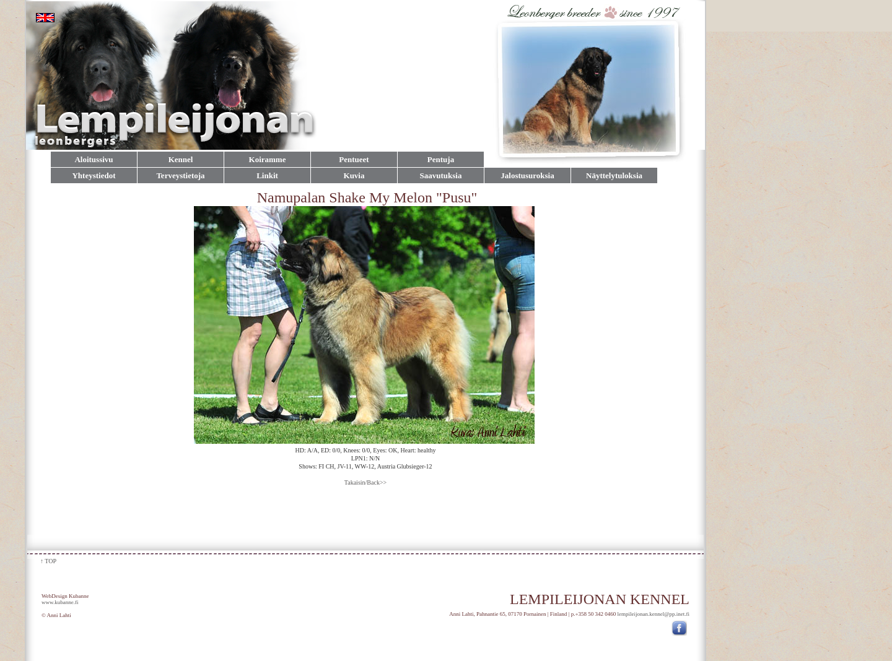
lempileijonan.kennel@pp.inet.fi (653, 614)
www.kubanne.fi (60, 602)
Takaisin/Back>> (365, 482)
